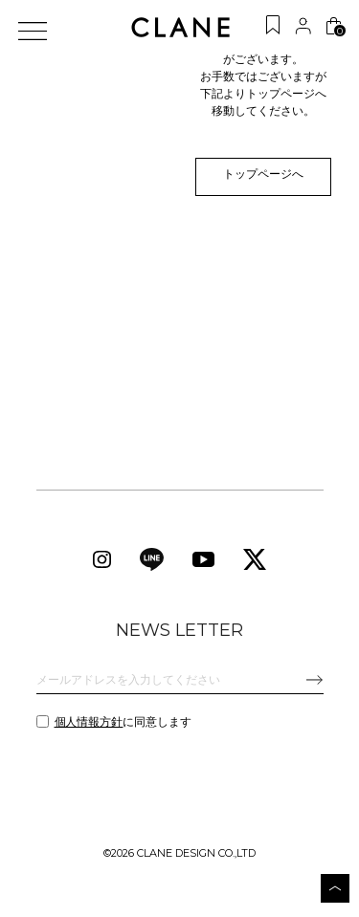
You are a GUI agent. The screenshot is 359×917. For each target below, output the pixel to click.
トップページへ (256, 177)
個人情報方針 (89, 726)
